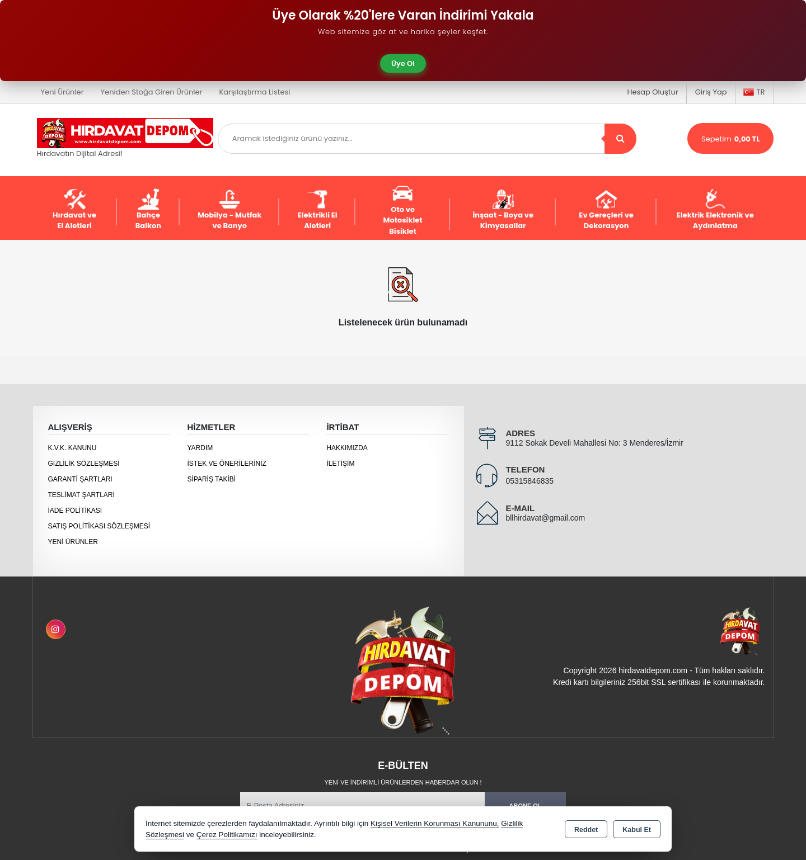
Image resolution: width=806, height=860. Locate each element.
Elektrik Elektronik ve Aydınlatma (715, 209)
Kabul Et (636, 830)
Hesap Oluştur (652, 92)
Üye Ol (403, 63)
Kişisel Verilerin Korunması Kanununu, (435, 823)
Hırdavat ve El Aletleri (74, 209)
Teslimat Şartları (81, 495)
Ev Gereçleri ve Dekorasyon (606, 209)
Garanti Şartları (80, 479)
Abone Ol (525, 805)
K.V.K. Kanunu (72, 448)
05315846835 (529, 480)
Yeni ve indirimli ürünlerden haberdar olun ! (402, 782)
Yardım (200, 448)
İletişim (340, 463)
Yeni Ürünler (73, 542)
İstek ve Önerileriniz (226, 463)
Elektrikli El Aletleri (318, 209)
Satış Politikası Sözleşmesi (99, 526)
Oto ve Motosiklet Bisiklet (403, 210)
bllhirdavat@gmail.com (545, 517)
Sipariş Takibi (211, 479)
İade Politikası (75, 510)
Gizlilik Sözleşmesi (84, 463)
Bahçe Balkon (148, 209)
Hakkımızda (346, 448)
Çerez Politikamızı (226, 834)
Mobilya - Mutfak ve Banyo (229, 209)
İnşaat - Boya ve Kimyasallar (502, 209)
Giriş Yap (711, 92)
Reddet (586, 830)
